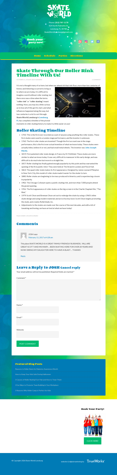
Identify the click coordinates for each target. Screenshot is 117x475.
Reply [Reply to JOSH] (23, 256)
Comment (21, 278)
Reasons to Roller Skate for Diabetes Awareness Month (36, 369)
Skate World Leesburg (58, 11)
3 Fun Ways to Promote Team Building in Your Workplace (36, 385)
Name (20, 305)
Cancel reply (70, 267)
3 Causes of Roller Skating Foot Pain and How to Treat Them (38, 380)
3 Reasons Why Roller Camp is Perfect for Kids (33, 390)
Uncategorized (32, 216)
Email (19, 317)
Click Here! (92, 441)
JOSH (54, 267)
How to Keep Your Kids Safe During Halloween (33, 374)
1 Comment (96, 80)
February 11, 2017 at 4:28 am (40, 237)
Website (20, 330)
